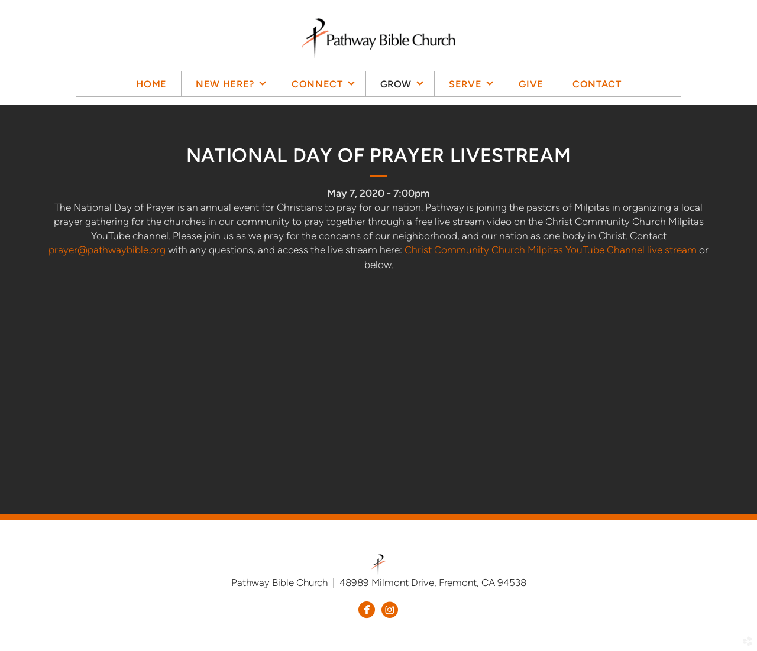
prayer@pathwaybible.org (107, 250)
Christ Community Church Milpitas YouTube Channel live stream (551, 250)
